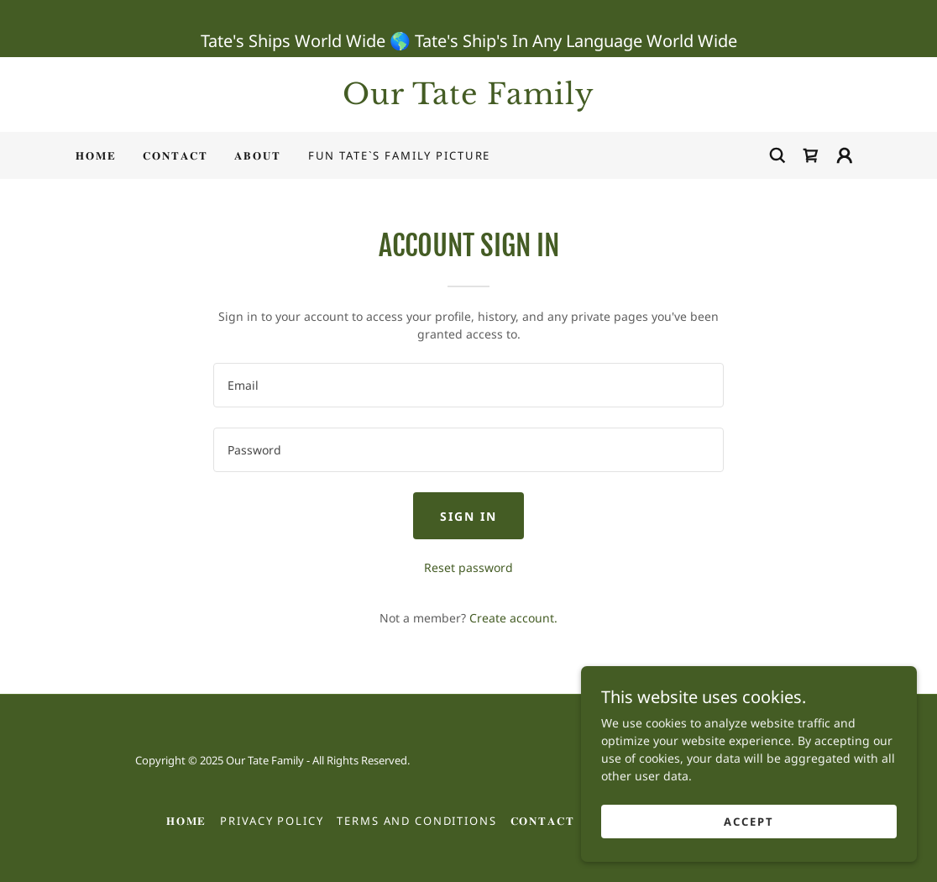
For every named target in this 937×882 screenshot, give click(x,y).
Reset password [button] (468, 567)
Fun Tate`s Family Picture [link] (399, 155)
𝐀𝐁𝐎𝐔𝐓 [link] (257, 155)
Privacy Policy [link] (271, 820)
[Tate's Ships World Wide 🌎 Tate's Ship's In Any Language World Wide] (468, 28)
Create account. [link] (513, 618)
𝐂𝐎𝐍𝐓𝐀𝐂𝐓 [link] (175, 155)
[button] (844, 155)
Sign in (468, 516)
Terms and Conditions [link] (416, 820)
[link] (468, 100)
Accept (748, 821)
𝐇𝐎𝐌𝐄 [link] (96, 155)
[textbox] (468, 385)
